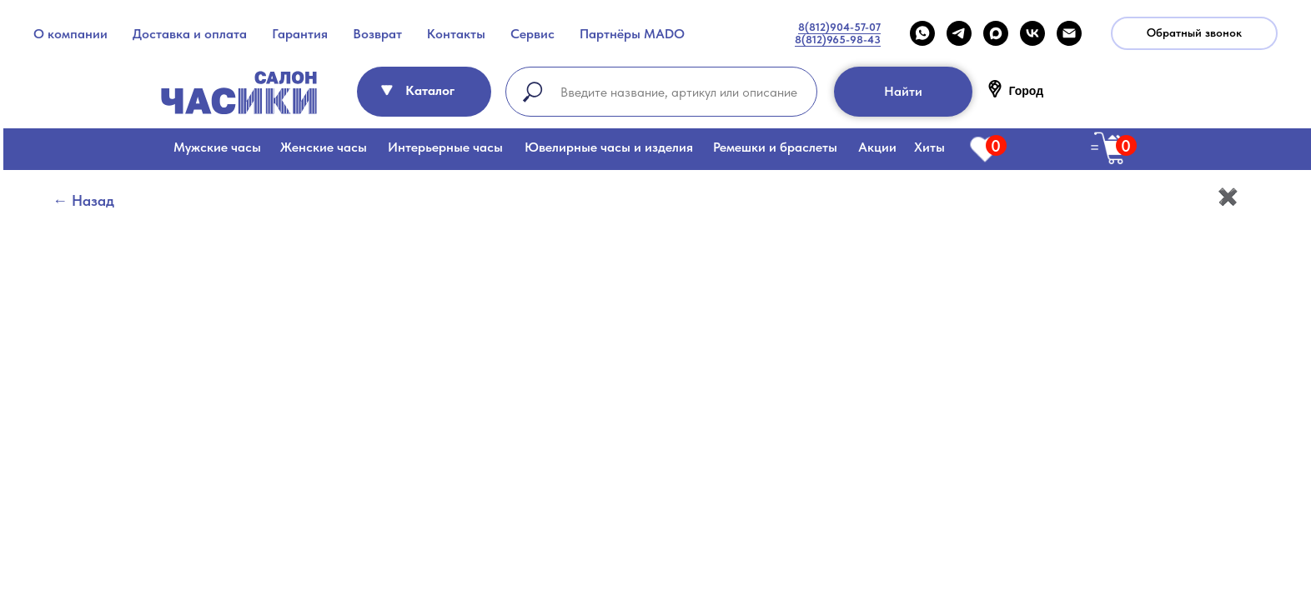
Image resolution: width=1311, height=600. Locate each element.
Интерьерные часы (445, 147)
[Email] (1069, 33)
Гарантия (300, 34)
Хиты (929, 147)
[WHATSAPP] (922, 33)
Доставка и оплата (190, 34)
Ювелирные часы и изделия (609, 147)
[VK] (1032, 33)
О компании (70, 34)
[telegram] (959, 33)
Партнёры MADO (632, 34)
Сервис (532, 34)
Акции (877, 147)
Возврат (377, 34)
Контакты (456, 34)
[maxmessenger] (995, 33)
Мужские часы (217, 147)
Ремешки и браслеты (775, 147)
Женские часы (323, 147)
